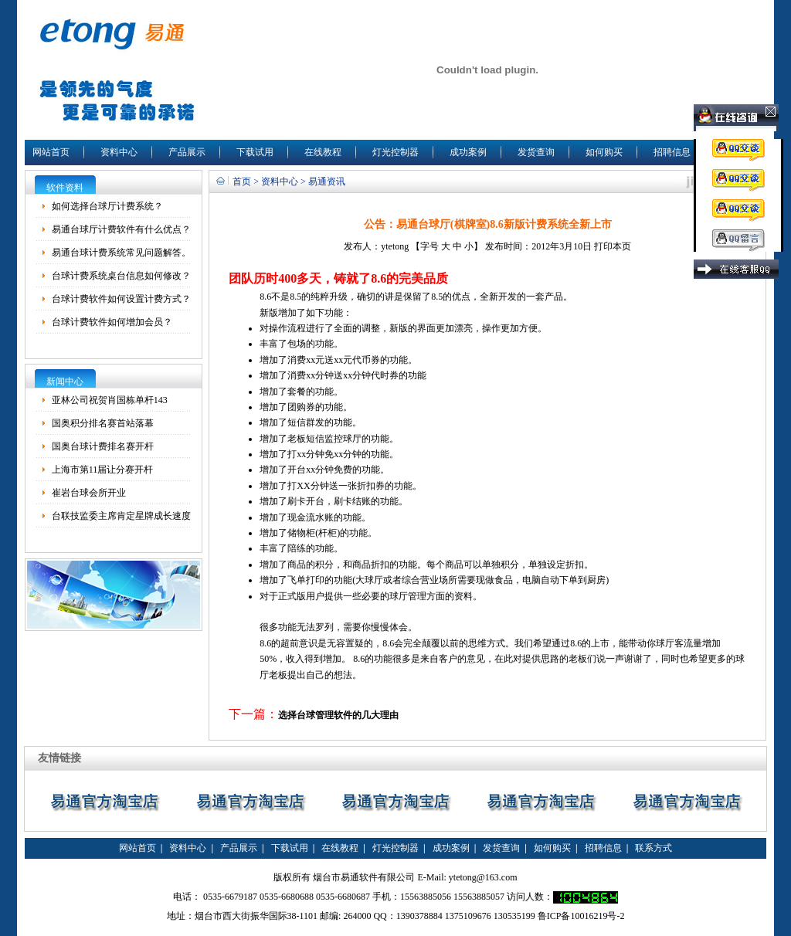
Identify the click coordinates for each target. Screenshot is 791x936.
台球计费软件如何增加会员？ (112, 322)
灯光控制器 (395, 152)
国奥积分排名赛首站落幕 (103, 423)
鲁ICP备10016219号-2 (581, 916)
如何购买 (604, 152)
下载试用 (254, 152)
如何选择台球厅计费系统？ (107, 206)
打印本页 (612, 246)
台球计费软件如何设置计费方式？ (121, 298)
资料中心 (118, 152)
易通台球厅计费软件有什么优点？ (121, 229)
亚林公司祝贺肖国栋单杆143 (110, 400)
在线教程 (322, 152)
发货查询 (536, 152)
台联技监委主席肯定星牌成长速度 (121, 515)
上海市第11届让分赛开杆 (103, 469)
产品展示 (186, 152)
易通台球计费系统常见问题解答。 (121, 252)
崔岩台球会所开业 (89, 492)
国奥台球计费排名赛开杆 (103, 446)
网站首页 (51, 152)
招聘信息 (672, 152)
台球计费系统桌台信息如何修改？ (121, 275)
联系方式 (653, 848)
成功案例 (468, 152)
